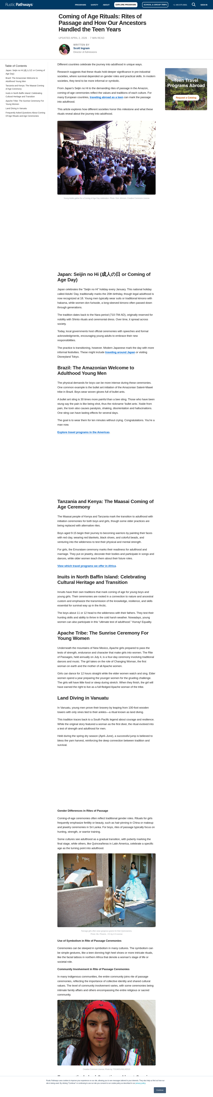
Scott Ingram (81, 48)
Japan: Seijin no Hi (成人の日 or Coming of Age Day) (25, 72)
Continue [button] (159, 1090)
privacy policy (140, 1083)
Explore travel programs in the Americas (83, 432)
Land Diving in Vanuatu (16, 108)
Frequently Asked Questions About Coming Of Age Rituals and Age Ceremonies (25, 114)
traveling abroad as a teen (106, 97)
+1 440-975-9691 (180, 5)
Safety (94, 5)
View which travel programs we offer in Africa (86, 565)
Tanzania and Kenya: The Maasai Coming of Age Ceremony (25, 87)
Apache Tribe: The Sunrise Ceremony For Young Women (25, 102)
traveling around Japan (120, 352)
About (106, 5)
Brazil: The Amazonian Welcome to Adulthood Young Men (22, 79)
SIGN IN (203, 5)
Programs (80, 5)
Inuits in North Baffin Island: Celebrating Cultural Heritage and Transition (24, 95)
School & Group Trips (155, 5)
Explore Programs (126, 5)
